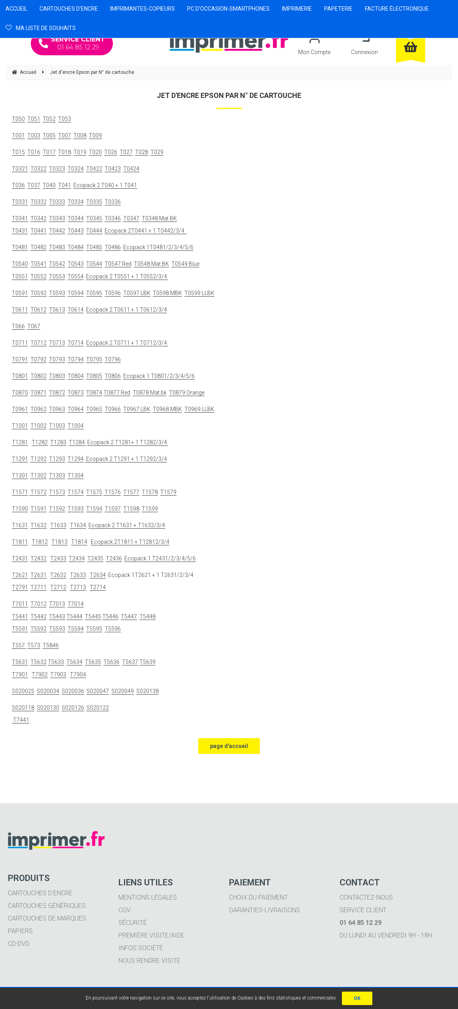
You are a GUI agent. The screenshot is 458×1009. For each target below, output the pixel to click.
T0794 (76, 359)
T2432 (38, 558)
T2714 (98, 587)
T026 (110, 152)
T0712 (38, 343)
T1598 (131, 508)
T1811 (20, 542)
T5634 (74, 662)
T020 (95, 152)
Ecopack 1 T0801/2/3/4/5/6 (159, 376)
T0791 (20, 359)
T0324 (76, 168)
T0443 (76, 230)
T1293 (57, 459)
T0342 (38, 218)
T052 (49, 119)
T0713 (57, 343)
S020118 (23, 708)
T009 (95, 135)
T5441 (20, 616)
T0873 (76, 392)
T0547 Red (118, 264)
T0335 (94, 202)
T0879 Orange (187, 392)
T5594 (76, 629)
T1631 (20, 525)
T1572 (38, 492)
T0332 (38, 202)
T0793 (57, 359)
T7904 (78, 674)
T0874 (94, 392)
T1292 (38, 459)
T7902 (40, 674)
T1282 (40, 442)
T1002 (38, 426)
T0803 (57, 376)
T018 (64, 152)
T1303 (57, 475)
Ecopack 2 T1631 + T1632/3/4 (126, 525)
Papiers (20, 931)
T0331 (20, 202)
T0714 (76, 343)
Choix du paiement (258, 897)
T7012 (38, 604)
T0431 (20, 230)
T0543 (76, 264)
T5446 (110, 616)
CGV (124, 910)
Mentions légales (147, 897)
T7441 (20, 720)
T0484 (76, 247)
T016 (33, 152)
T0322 (38, 168)
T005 (49, 135)
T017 (49, 152)
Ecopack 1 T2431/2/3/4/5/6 (160, 558)
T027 (126, 152)
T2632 (58, 575)
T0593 (57, 293)
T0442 (57, 230)
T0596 (113, 293)
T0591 (20, 293)
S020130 (48, 708)
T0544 (94, 264)
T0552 (38, 276)
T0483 (57, 247)
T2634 (98, 575)
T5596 (113, 629)
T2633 (78, 575)
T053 (64, 119)
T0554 (76, 276)
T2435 (95, 558)
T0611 (20, 309)
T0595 (94, 293)
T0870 (20, 392)
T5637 (130, 662)
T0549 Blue (185, 264)
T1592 (57, 508)
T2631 (38, 575)
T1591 (38, 508)
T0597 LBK (136, 293)
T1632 (38, 525)
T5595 (94, 629)
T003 (33, 135)
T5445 (93, 616)
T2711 (38, 587)
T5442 (38, 616)
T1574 (76, 492)
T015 (18, 152)
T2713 (78, 587)
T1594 (94, 508)
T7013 (57, 604)
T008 (79, 135)
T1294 (76, 459)
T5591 (20, 629)
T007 (64, 135)
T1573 (57, 492)
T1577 (131, 492)
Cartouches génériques (47, 905)
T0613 (57, 309)
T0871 (38, 392)
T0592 (38, 293)
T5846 (51, 645)
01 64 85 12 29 (72, 43)
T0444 (94, 230)
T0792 (38, 359)
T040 (49, 185)
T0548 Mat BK (151, 264)
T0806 (113, 376)
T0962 (38, 409)
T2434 (77, 558)
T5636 (111, 662)
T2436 (114, 558)
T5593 (57, 629)
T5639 (147, 662)
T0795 (94, 359)
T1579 (168, 492)
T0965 (94, 409)
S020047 (97, 691)
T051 (33, 119)
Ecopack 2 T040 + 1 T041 (105, 185)
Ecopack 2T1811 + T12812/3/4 (130, 542)
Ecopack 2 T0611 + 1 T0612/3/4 (126, 309)
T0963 (57, 409)
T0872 (57, 392)
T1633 (58, 525)
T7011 (20, 604)
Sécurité (132, 922)
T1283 (58, 442)
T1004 (76, 426)
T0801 (20, 376)
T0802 (38, 376)
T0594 (76, 293)
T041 (64, 185)
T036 (18, 185)
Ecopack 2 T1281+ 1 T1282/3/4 (127, 442)
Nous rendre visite (149, 960)
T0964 (76, 409)
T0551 (20, 276)
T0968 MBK (167, 409)
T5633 (56, 662)
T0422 (94, 168)
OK (357, 998)
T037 (33, 185)
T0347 (131, 218)
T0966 (113, 409)
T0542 (57, 264)
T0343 (57, 218)
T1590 (20, 508)
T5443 (57, 616)
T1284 (77, 442)
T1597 (113, 508)
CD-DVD (19, 943)
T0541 (38, 264)
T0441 (38, 230)
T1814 (79, 542)
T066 (18, 326)
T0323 (57, 168)
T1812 (40, 542)
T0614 (76, 309)
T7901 (20, 674)
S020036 (73, 691)
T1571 (20, 492)
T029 (156, 152)
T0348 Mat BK (159, 218)
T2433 (58, 558)
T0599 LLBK (199, 293)
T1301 (20, 475)
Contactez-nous (366, 897)
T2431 (20, 558)
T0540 (20, 264)
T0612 (38, 309)
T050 (18, 119)
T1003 (57, 426)
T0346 (113, 218)
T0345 (94, 218)
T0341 (20, 218)
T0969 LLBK (199, 409)
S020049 (122, 691)
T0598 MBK (167, 293)
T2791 (20, 587)
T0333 (57, 202)
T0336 (113, 202)
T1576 (112, 492)
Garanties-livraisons (264, 910)
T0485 (94, 247)
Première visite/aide (151, 935)
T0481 (20, 247)
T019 (79, 152)
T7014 (76, 604)
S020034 (48, 691)
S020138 (147, 691)
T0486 (113, 247)
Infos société (140, 948)
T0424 (131, 168)
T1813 (59, 542)
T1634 (78, 525)
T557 (19, 645)
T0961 (20, 409)
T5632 (38, 662)
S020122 (97, 708)
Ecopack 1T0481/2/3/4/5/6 (158, 247)
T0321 (20, 168)
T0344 (76, 218)
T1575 (94, 492)
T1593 (76, 508)
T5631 (20, 662)
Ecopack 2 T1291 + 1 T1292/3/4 (126, 459)
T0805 (94, 376)
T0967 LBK (136, 409)
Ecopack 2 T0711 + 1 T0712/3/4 (127, 343)
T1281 (20, 442)
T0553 (57, 276)
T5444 (74, 616)
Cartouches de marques (47, 918)
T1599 (150, 508)
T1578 (150, 492)
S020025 (23, 691)
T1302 (38, 475)
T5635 (93, 662)
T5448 (147, 616)
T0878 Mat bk (150, 392)
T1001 (20, 426)
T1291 (20, 459)
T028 (141, 152)
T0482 (38, 247)
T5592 (38, 629)
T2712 (58, 587)
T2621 (20, 575)
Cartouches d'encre (40, 893)
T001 (18, 135)
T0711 (20, 343)
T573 (33, 645)
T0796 (113, 359)
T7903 (58, 674)
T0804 (76, 376)
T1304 (76, 475)
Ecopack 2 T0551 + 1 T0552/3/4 (127, 276)
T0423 (113, 168)
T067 (33, 326)
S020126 (73, 708)
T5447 (129, 616)
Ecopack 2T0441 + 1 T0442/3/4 (146, 230)
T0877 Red (116, 392)
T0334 (76, 202)
